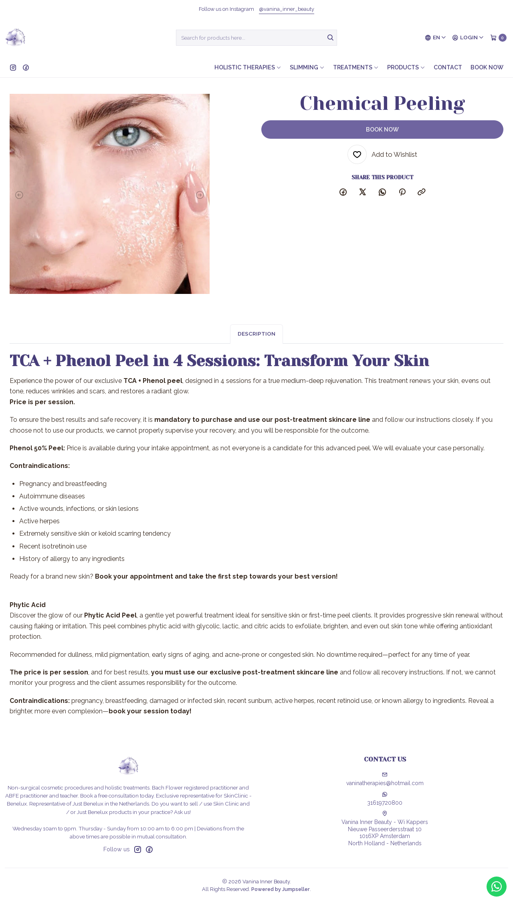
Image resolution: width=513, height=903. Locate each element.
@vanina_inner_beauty (286, 9)
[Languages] (435, 37)
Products (406, 67)
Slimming (307, 67)
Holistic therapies (247, 67)
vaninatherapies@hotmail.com (385, 779)
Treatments (356, 67)
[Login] (468, 37)
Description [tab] (256, 341)
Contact (448, 67)
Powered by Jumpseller (280, 889)
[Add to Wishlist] (382, 154)
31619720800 (384, 799)
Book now (487, 67)
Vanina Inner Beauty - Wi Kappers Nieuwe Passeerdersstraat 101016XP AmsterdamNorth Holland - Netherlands (384, 828)
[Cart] (498, 37)
